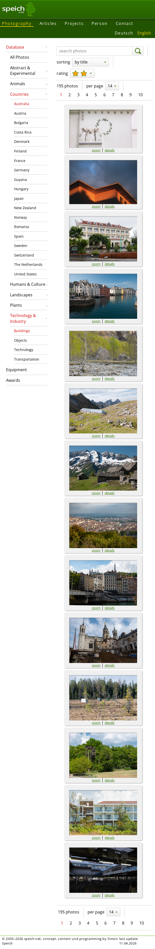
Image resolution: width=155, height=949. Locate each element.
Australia (21, 103)
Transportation (26, 359)
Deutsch (124, 33)
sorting (63, 62)
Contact (124, 23)
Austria (20, 113)
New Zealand (25, 207)
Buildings (22, 330)
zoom (96, 150)
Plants (16, 305)
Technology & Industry (23, 318)
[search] (137, 50)
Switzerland (24, 255)
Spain (19, 236)
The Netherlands (28, 264)
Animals (17, 83)
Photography (16, 23)
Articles (48, 23)
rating (62, 73)
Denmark (21, 141)
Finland (20, 151)
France (19, 160)
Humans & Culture (27, 284)
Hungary (21, 188)
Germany (21, 170)
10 (140, 95)
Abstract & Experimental (22, 70)
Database (15, 47)
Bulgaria (21, 122)
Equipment (16, 369)
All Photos (19, 57)
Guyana (20, 179)
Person (100, 23)
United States (25, 274)
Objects (20, 340)
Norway (20, 217)
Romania (21, 226)
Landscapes (21, 295)
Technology (23, 349)
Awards (13, 380)
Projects (74, 23)
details (109, 150)
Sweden (20, 245)
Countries (19, 94)
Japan (19, 198)
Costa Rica (22, 132)
